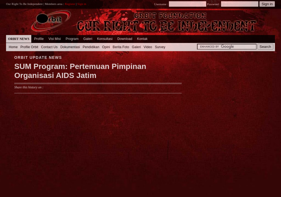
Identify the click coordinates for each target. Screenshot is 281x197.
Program (72, 39)
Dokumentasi (70, 47)
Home (13, 47)
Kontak (142, 39)
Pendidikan (91, 47)
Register (70, 3)
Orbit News (18, 39)
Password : (213, 4)
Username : (180, 4)
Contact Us (49, 47)
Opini (106, 47)
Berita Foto (121, 47)
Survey (160, 47)
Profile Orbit (29, 47)
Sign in (81, 3)
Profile (39, 39)
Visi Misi (55, 39)
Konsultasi (105, 39)
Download (124, 39)
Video (148, 47)
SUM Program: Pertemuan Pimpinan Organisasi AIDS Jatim (80, 71)
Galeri (87, 39)
